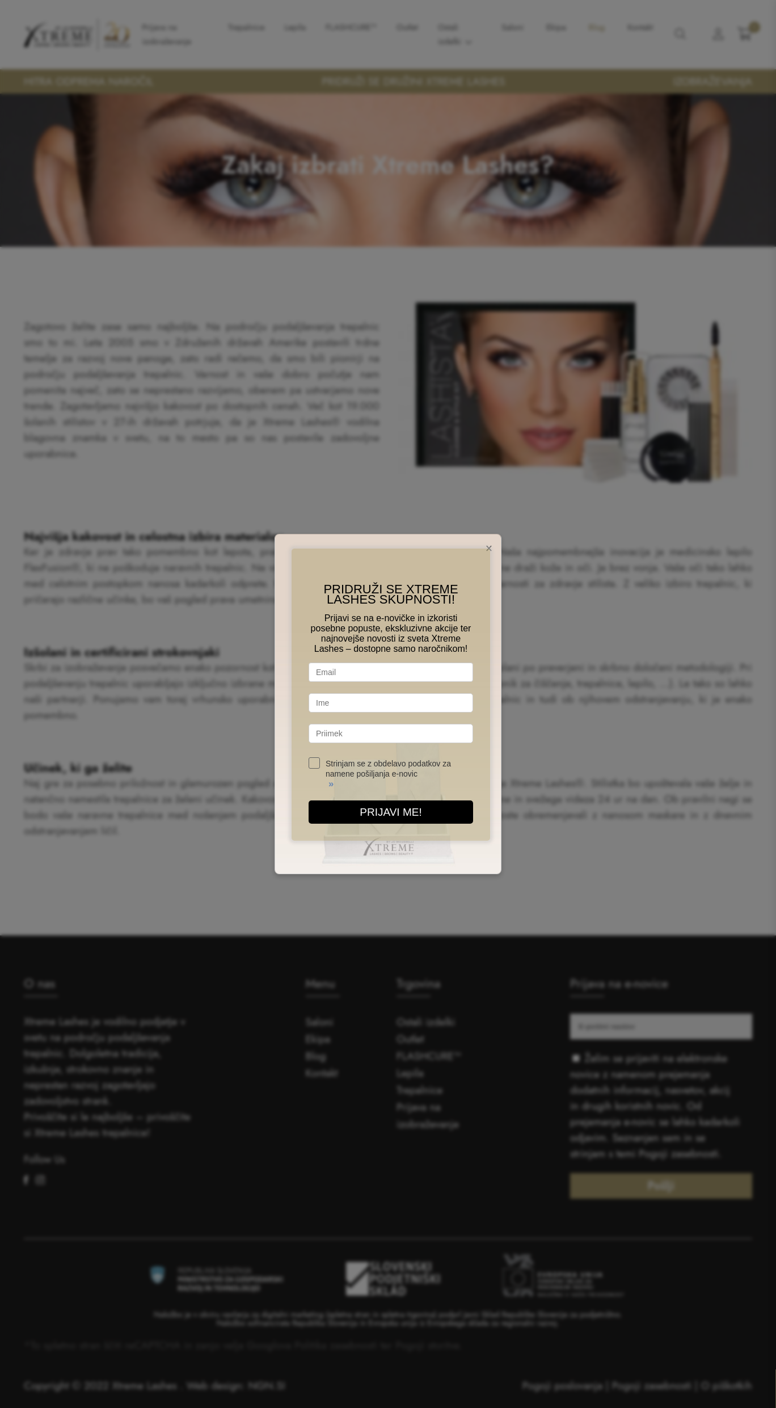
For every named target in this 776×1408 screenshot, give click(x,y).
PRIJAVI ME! (390, 812)
